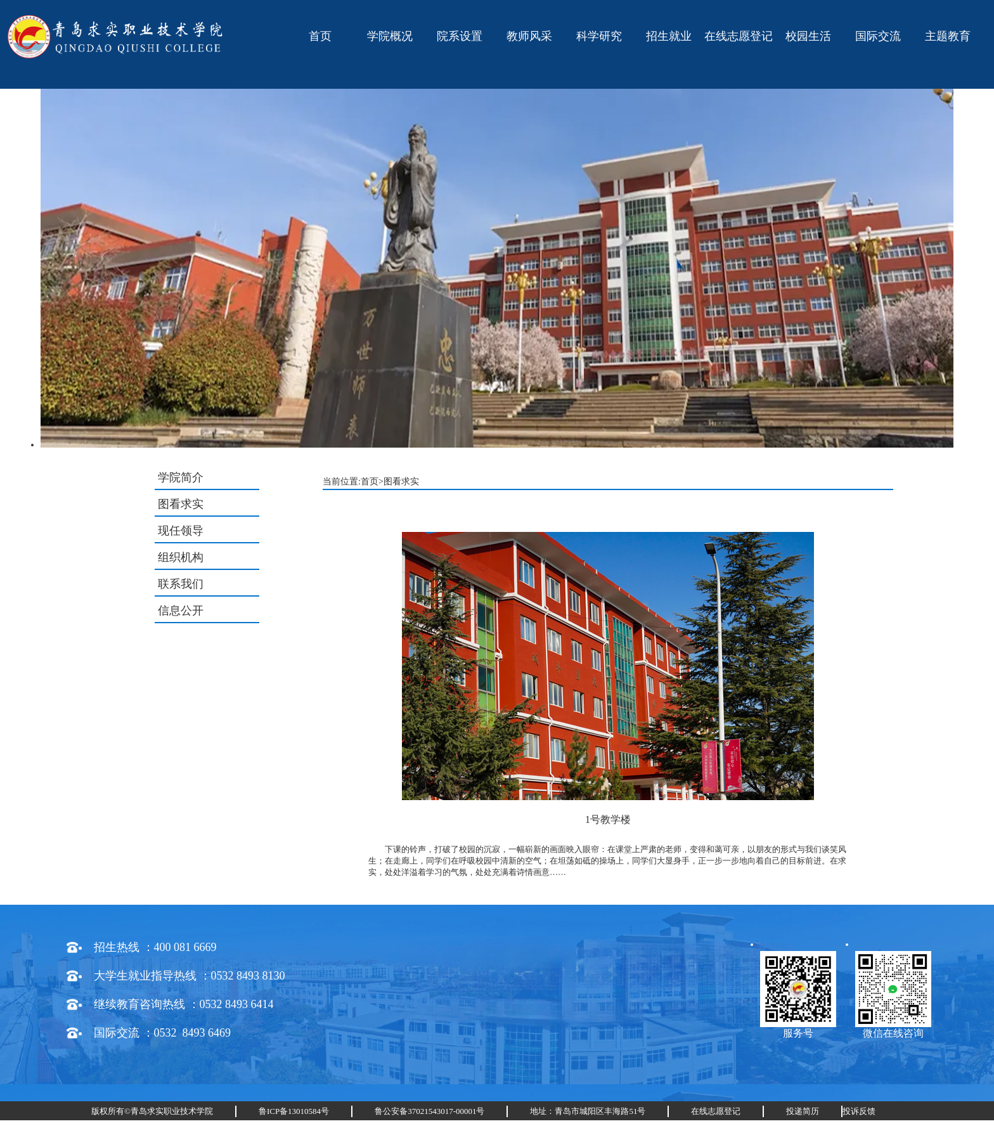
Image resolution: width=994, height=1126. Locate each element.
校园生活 (808, 36)
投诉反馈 (858, 1111)
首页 (320, 36)
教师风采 (529, 36)
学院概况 (390, 36)
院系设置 (459, 36)
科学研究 (599, 36)
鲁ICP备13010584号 (294, 1111)
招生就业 (669, 36)
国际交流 (878, 36)
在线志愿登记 (738, 36)
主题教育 (948, 36)
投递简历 (802, 1111)
